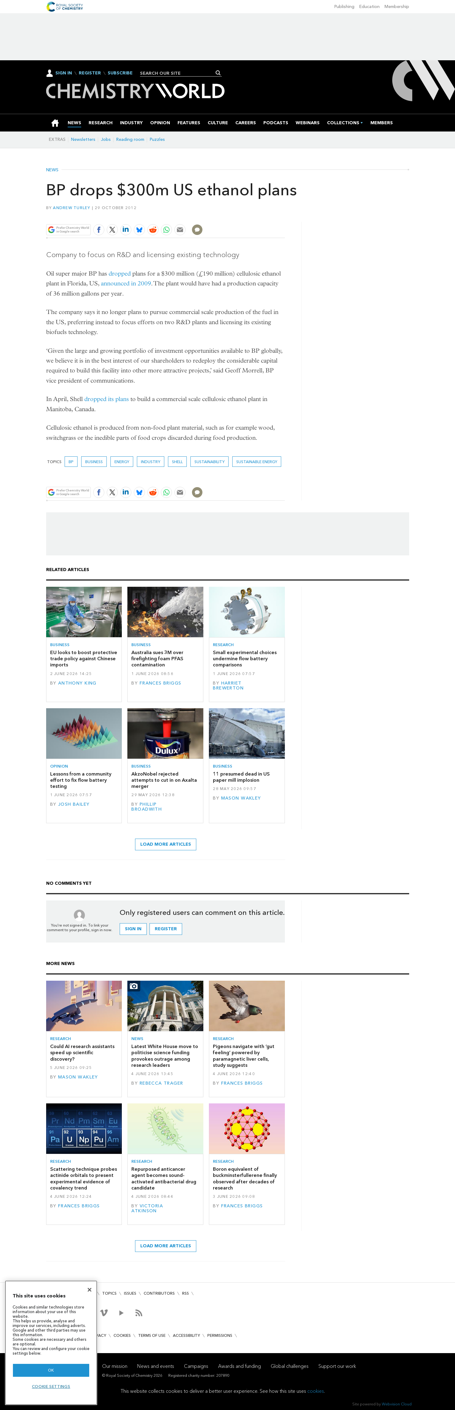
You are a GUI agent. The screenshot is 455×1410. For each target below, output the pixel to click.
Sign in (133, 928)
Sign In (63, 73)
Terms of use (152, 1335)
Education (369, 6)
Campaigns (196, 1366)
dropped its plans (106, 399)
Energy (121, 461)
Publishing (344, 6)
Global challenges (290, 1366)
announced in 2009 (126, 283)
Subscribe (120, 73)
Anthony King (77, 683)
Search (218, 72)
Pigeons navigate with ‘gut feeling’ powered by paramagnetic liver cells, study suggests (243, 1055)
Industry (150, 461)
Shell (177, 461)
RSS (185, 1293)
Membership (397, 6)
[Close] (89, 1290)
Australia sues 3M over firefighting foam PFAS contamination (157, 658)
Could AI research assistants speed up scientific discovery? (82, 1052)
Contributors (159, 1293)
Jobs (106, 139)
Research (223, 644)
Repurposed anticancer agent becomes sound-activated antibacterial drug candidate (163, 1178)
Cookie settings (51, 1386)
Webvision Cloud (397, 1404)
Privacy (98, 1335)
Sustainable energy (256, 461)
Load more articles (165, 844)
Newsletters (83, 139)
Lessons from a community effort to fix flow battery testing (80, 780)
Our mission (114, 1366)
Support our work (337, 1366)
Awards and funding (239, 1366)
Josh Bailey (74, 804)
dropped (120, 273)
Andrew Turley (71, 207)
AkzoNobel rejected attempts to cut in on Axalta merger (164, 780)
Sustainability (209, 461)
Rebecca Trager (161, 1083)
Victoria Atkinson (147, 1208)
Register (90, 73)
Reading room (130, 139)
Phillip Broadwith (146, 807)
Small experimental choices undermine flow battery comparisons (245, 658)
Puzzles (157, 139)
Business (94, 461)
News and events (155, 1366)
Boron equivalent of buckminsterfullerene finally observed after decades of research (245, 1178)
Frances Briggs (161, 683)
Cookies (122, 1335)
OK (51, 1370)
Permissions (219, 1335)
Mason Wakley (241, 798)
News (52, 170)
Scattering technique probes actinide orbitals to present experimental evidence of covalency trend (83, 1178)
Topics (109, 1293)
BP (71, 461)
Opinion (59, 766)
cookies (315, 1391)
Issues (130, 1293)
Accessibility (186, 1335)
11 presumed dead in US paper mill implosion (241, 777)
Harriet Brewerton (228, 686)
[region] (51, 1343)
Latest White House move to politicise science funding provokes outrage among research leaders (164, 1055)
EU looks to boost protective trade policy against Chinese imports (83, 658)
